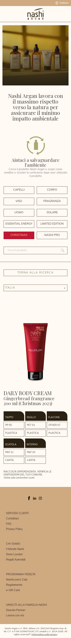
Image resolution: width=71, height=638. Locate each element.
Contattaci (12, 518)
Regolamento (14, 585)
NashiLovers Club (16, 579)
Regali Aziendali (15, 559)
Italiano (62, 3)
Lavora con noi (15, 615)
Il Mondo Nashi (15, 549)
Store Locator (14, 554)
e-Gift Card (13, 590)
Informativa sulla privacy (44, 634)
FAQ (8, 524)
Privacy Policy (14, 529)
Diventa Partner (15, 610)
